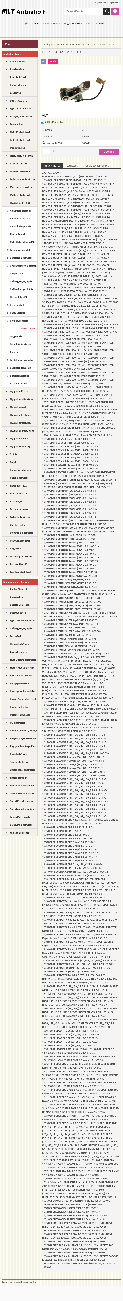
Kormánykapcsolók (19, 320)
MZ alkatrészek (17, 722)
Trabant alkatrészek (20, 517)
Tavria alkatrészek (19, 509)
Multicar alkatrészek (20, 195)
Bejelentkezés (100, 2)
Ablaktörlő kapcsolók (20, 226)
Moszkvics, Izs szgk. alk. (22, 187)
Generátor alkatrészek (21, 258)
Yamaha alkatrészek (20, 832)
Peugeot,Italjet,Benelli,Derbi (24, 738)
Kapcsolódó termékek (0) (97, 165)
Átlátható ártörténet (53, 122)
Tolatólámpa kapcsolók (21, 360)
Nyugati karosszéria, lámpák (20, 424)
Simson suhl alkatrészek (22, 785)
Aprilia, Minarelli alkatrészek (18, 590)
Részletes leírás (52, 165)
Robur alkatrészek (19, 478)
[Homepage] (26, 23)
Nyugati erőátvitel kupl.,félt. (19, 392)
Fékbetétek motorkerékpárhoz (19, 637)
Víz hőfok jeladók (18, 383)
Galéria (89, 23)
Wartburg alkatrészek (21, 556)
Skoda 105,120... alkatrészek (18, 486)
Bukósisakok (16, 597)
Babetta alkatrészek (20, 605)
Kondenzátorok (17, 313)
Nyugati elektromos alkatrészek (20, 204)
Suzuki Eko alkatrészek (21, 801)
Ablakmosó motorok (20, 218)
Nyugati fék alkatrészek (22, 399)
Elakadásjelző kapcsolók (22, 242)
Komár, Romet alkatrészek (23, 699)
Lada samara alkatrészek (22, 179)
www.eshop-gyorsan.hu (25, 1282)
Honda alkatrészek (19, 644)
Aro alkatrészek (18, 69)
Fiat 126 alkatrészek (20, 140)
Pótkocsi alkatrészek (20, 470)
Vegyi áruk (15, 548)
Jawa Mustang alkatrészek (23, 660)
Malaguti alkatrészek (20, 715)
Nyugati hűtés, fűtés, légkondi (20, 416)
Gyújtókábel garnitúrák (21, 289)
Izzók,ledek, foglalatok (21, 155)
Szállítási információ (51, 23)
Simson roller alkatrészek (23, 770)
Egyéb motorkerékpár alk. (23, 620)
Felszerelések (17, 124)
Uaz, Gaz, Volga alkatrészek (17, 526)
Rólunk (35, 23)
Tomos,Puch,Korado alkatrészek (20, 818)
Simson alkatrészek (20, 762)
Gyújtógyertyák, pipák (21, 281)
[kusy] (46, 151)
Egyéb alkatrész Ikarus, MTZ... (21, 109)
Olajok (13, 462)
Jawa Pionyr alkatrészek (22, 667)
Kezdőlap (46, 44)
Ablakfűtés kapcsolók (21, 210)
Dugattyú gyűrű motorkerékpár (18, 613)
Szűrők (13, 454)
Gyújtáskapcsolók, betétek (23, 265)
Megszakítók (28, 328)
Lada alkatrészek (18, 163)
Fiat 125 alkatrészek (20, 132)
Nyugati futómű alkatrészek (18, 408)
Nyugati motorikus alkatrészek (19, 439)
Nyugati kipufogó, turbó (22, 430)
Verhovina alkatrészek (21, 825)
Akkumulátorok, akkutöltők (18, 62)
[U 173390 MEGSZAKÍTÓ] (81, 66)
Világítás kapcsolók (19, 375)
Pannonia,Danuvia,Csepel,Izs (24, 730)
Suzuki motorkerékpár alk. (23, 809)
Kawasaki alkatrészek (21, 675)
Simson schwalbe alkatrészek (18, 778)
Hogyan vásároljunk (73, 23)
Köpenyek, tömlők (19, 707)
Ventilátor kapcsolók (20, 368)
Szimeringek (16, 501)
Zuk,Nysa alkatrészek (21, 572)
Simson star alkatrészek (22, 793)
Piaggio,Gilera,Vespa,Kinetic (24, 746)
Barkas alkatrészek (19, 85)
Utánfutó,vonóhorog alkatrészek (20, 541)
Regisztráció (113, 2)
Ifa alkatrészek (17, 148)
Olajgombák (16, 336)
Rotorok (14, 352)
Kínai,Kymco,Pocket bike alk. (22, 692)
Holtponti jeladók (18, 297)
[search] (106, 11)
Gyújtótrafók (16, 273)
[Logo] (23, 11)
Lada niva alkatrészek (21, 171)
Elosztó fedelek (17, 234)
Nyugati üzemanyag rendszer (20, 447)
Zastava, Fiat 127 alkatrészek (18, 565)
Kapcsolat (100, 23)
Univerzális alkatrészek (21, 533)
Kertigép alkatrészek (20, 683)
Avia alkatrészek (18, 77)
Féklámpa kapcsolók (20, 250)
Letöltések (72, 165)
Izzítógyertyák (17, 305)
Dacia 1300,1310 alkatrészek (18, 101)
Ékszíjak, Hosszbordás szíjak (21, 117)
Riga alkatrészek (18, 754)
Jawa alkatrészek (18, 652)
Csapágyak (15, 93)
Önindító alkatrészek (20, 344)
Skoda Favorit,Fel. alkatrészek (19, 494)
